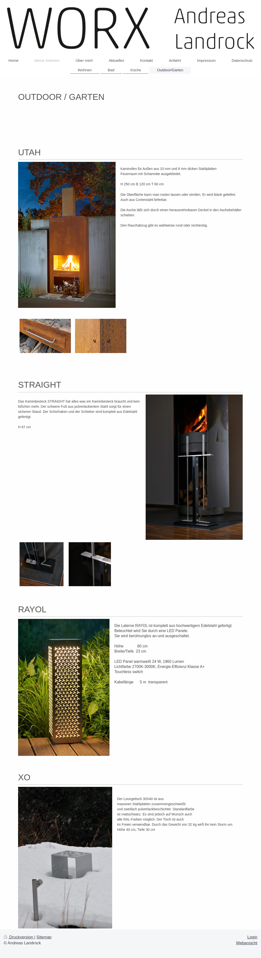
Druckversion (19, 937)
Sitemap (44, 937)
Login (252, 937)
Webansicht (246, 943)
